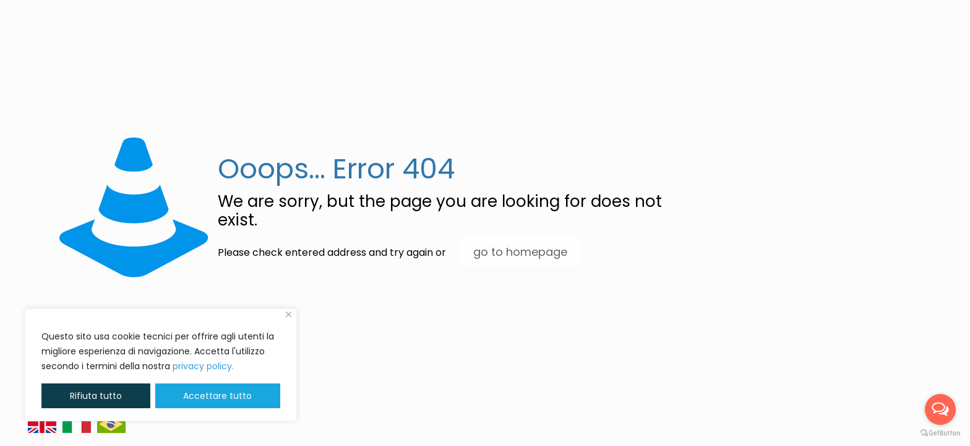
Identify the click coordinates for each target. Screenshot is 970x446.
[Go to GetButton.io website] (940, 433)
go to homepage (520, 252)
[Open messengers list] (940, 409)
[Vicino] (288, 314)
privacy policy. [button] (203, 366)
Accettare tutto (217, 396)
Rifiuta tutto (96, 396)
